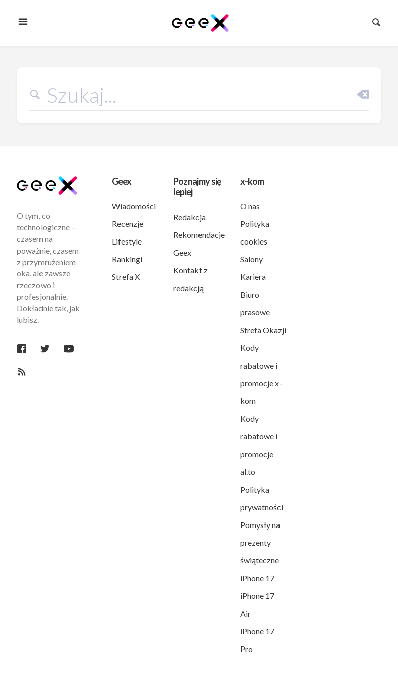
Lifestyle (127, 241)
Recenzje (127, 223)
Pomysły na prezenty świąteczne (260, 542)
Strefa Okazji (263, 330)
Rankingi (127, 259)
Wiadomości (134, 206)
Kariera (253, 276)
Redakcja (189, 217)
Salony (251, 259)
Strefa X (126, 276)
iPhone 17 (257, 578)
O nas (250, 206)
